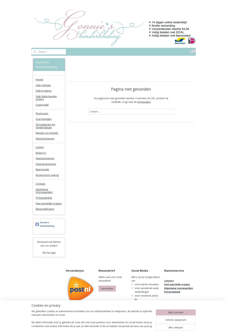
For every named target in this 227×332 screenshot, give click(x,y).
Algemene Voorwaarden (44, 191)
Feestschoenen (45, 138)
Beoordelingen (45, 209)
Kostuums (42, 113)
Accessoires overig (47, 175)
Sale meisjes (43, 85)
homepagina (144, 101)
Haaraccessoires (46, 164)
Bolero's (41, 153)
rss (112, 326)
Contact (40, 184)
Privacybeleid (44, 198)
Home (39, 79)
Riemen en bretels (47, 133)
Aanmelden (107, 288)
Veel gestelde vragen (49, 203)
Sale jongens (44, 91)
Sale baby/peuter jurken (46, 98)
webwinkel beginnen (125, 326)
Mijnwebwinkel (154, 326)
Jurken (40, 147)
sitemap (105, 326)
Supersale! (42, 105)
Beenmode (42, 169)
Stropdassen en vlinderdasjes (45, 126)
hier (53, 252)
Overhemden (44, 119)
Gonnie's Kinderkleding (44, 224)
